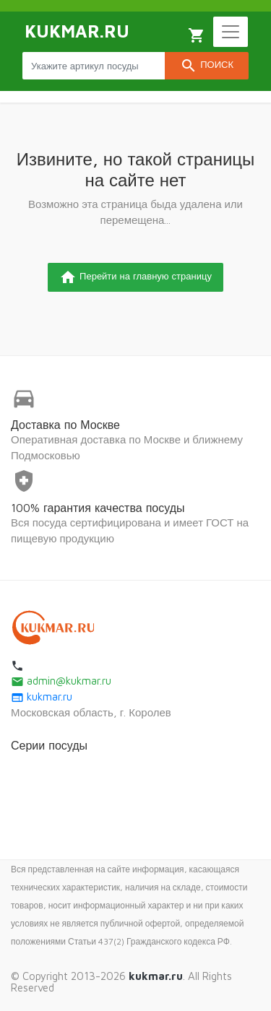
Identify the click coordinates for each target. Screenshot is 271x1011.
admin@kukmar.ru (61, 680)
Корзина (196, 35)
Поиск (206, 65)
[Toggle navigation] (230, 32)
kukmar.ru (41, 696)
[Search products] (93, 65)
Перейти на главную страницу (135, 277)
